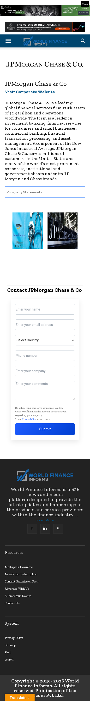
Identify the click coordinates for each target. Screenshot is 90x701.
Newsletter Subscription (21, 574)
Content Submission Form (22, 581)
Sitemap (10, 645)
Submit (45, 429)
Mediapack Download (19, 567)
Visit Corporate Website (30, 91)
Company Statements (24, 192)
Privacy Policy (29, 419)
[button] (8, 40)
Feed (8, 652)
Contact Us (12, 603)
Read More (45, 520)
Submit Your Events (18, 596)
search (9, 659)
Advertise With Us (17, 588)
